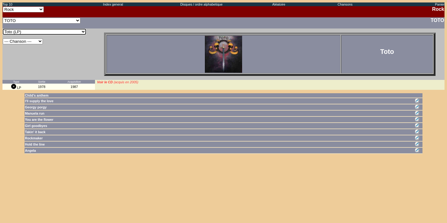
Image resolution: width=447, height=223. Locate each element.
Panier (440, 4)
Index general (113, 4)
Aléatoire (278, 4)
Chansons (345, 4)
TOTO (437, 20)
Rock (438, 9)
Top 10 (7, 4)
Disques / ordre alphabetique (201, 4)
